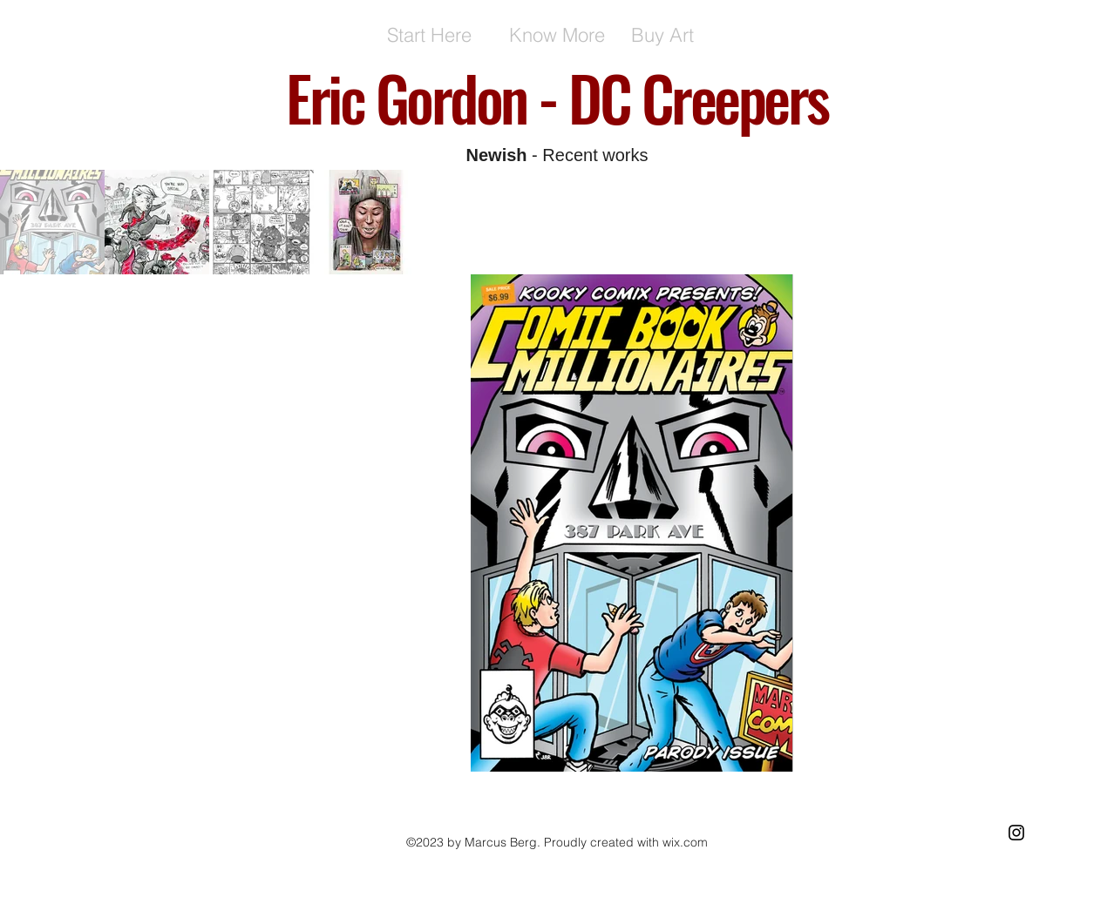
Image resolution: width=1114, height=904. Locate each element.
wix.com (685, 842)
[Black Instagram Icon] (1016, 832)
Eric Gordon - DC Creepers (557, 96)
